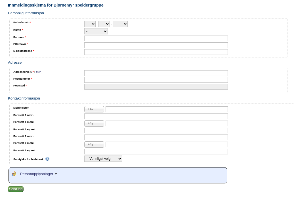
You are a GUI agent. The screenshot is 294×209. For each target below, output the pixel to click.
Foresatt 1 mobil (23, 121)
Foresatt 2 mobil (23, 142)
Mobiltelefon (21, 107)
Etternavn (20, 43)
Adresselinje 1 (27, 71)
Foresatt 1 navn (23, 115)
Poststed (20, 85)
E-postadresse (23, 50)
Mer (38, 71)
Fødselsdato (22, 22)
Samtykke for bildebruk (31, 159)
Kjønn (18, 29)
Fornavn (19, 37)
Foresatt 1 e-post (24, 129)
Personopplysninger (39, 174)
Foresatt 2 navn (23, 136)
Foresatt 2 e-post (24, 150)
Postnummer (22, 78)
